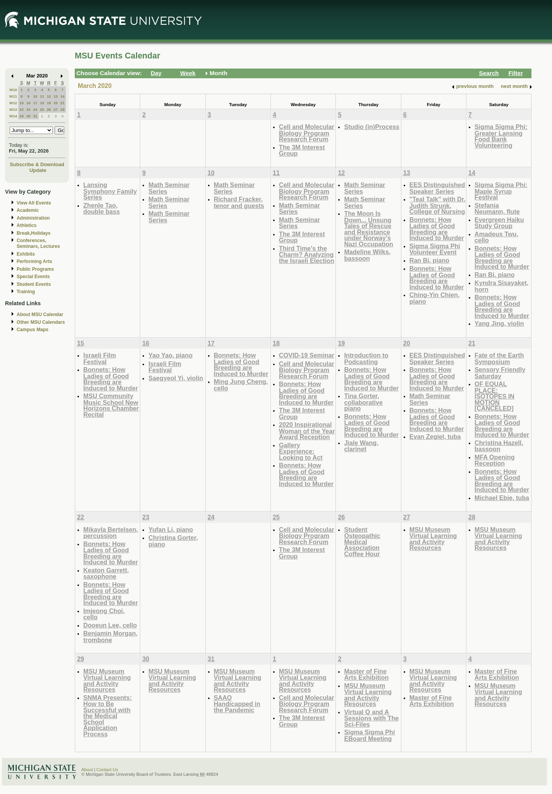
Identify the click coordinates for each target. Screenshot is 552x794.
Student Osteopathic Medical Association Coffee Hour (362, 541)
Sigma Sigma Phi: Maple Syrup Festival (501, 191)
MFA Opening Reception (495, 460)
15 (21, 103)
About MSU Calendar (40, 314)
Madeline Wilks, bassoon (367, 255)
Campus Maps (32, 329)
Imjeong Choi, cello (104, 614)
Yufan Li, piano (170, 529)
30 (28, 116)
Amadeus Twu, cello (496, 237)
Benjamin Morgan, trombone (110, 636)
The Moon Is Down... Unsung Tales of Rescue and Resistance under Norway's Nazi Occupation (368, 228)
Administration (33, 218)
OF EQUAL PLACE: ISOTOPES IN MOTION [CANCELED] (494, 396)
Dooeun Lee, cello (110, 625)
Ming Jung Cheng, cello (241, 385)
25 (42, 109)
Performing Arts (34, 261)
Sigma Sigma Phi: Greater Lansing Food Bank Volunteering (501, 136)
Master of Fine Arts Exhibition (366, 674)
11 (42, 96)
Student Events (34, 284)
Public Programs (35, 269)
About (87, 769)
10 (35, 96)
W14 (13, 116)
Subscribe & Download (37, 164)
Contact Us (107, 769)
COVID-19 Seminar (306, 355)
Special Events (33, 276)
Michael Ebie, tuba (502, 497)
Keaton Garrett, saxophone (106, 573)
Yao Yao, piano (170, 355)
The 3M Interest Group (302, 150)
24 (35, 109)
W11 (13, 96)
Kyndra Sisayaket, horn (501, 286)
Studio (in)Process (371, 126)
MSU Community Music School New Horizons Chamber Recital (111, 405)
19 (49, 103)
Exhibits (26, 254)
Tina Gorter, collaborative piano (363, 402)
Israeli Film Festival (99, 358)
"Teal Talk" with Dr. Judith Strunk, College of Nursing (437, 205)
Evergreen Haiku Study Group (499, 223)
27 (55, 109)
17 (35, 103)
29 (21, 116)
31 (35, 116)
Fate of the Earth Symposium (499, 358)
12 (49, 96)
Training (26, 291)
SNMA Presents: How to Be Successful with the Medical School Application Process (107, 715)
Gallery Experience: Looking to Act (300, 451)
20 (55, 103)
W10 (13, 90)
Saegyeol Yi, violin (175, 378)
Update (37, 170)
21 (62, 103)
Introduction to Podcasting (366, 358)
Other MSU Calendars (41, 322)
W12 (13, 103)
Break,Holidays (34, 233)
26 (49, 109)
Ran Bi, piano (429, 260)
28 (62, 109)
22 (21, 109)
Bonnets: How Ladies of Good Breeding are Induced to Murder (436, 229)
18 (42, 103)
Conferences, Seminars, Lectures (38, 243)
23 (28, 109)
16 (28, 103)
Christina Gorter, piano (173, 541)
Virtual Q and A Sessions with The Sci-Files (371, 718)
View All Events (34, 203)
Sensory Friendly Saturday (500, 373)
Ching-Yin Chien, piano (434, 298)
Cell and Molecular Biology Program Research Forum (306, 133)
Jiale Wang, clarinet (361, 446)
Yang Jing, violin (499, 323)
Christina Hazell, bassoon (499, 446)
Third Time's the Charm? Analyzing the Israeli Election (306, 254)
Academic (28, 210)
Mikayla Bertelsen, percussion (110, 533)
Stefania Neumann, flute (497, 208)
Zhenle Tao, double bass (101, 208)
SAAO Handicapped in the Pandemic (237, 703)
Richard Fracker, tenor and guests (239, 202)
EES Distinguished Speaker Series (437, 188)
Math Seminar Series (168, 188)
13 (55, 96)
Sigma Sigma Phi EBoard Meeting (369, 735)
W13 (13, 109)
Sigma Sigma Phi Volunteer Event (434, 249)
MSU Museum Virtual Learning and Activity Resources (433, 539)
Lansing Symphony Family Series (110, 191)
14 (62, 96)
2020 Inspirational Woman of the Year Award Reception (307, 430)
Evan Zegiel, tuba (435, 436)
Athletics (26, 225)
